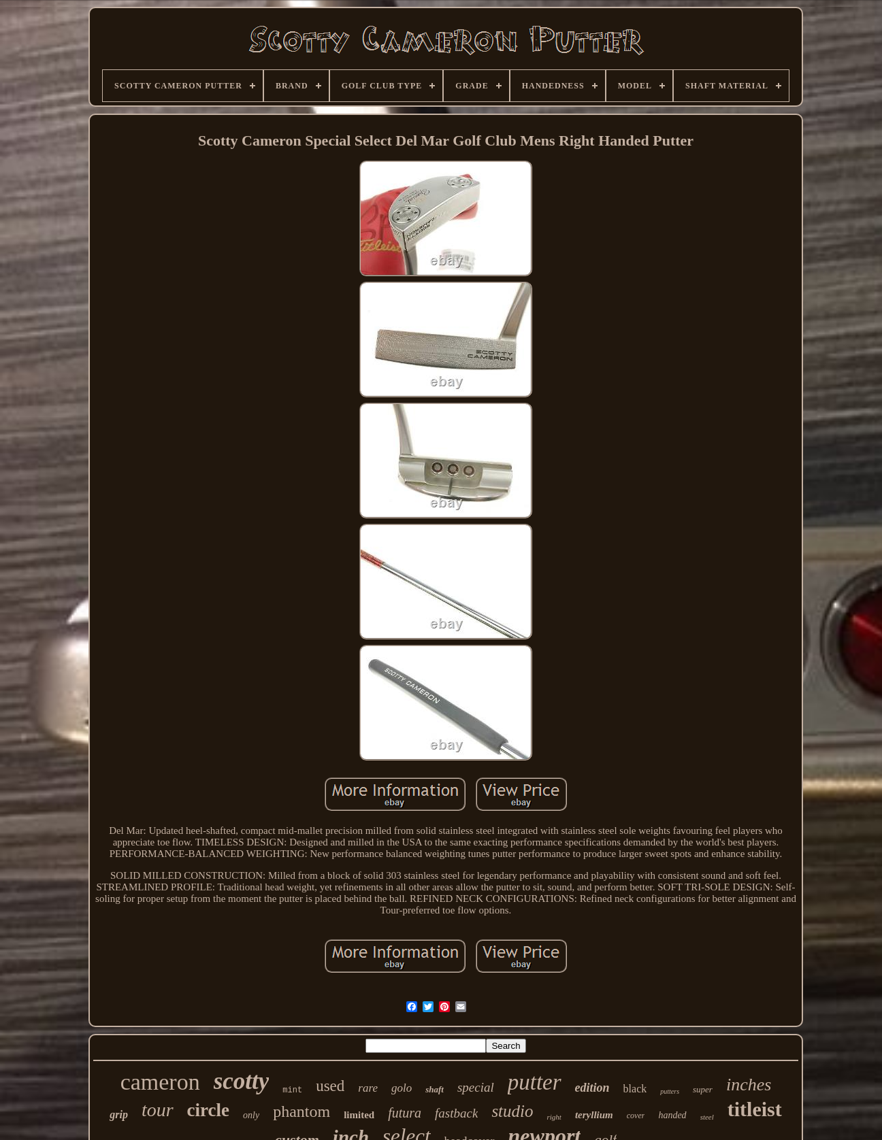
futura (404, 1112)
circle (208, 1110)
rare (368, 1088)
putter (534, 1082)
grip (119, 1114)
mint (292, 1090)
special (475, 1087)
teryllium (594, 1114)
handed (672, 1115)
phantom (301, 1111)
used (330, 1085)
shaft (434, 1089)
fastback (456, 1113)
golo (401, 1088)
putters (669, 1091)
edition (592, 1087)
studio (512, 1111)
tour (158, 1109)
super (703, 1089)
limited (359, 1114)
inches (748, 1084)
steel (707, 1117)
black (635, 1088)
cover (636, 1115)
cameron (160, 1081)
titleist (755, 1109)
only (251, 1115)
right (554, 1117)
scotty (242, 1081)
